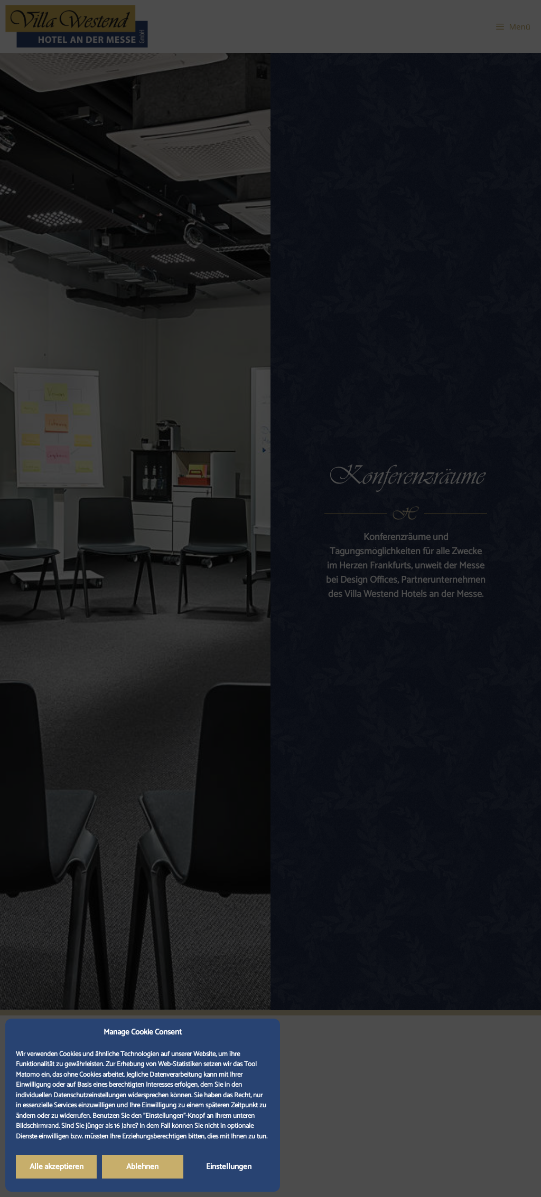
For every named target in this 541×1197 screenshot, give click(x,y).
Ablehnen (142, 1166)
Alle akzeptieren (56, 1166)
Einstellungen (228, 1166)
